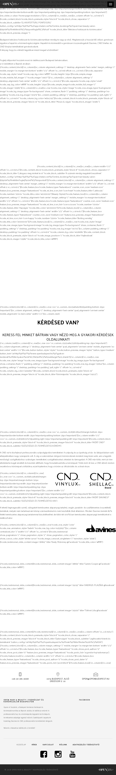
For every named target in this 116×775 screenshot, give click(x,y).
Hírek (34, 744)
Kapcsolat (48, 744)
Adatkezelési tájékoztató (86, 744)
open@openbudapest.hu (96, 678)
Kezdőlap (21, 744)
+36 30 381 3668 (20, 678)
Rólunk (63, 744)
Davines (4, 166)
